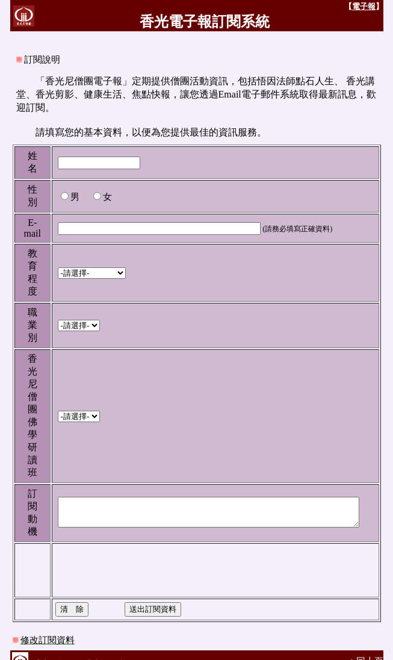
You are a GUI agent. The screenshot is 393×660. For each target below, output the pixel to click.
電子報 (373, 6)
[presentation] (136, 557)
